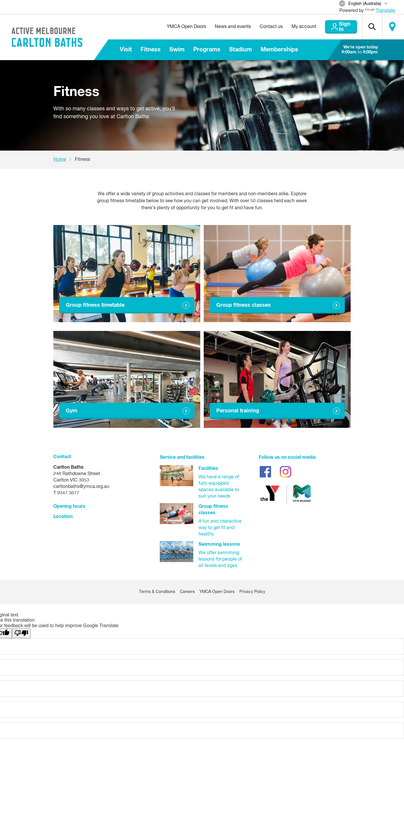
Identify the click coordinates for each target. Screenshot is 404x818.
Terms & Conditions (157, 592)
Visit (126, 50)
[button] (366, 26)
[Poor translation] (21, 633)
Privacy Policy (252, 592)
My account (290, 27)
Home (59, 159)
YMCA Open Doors (172, 27)
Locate (391, 26)
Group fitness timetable (95, 305)
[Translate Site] (367, 4)
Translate (380, 10)
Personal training (237, 411)
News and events (219, 27)
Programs (206, 50)
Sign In (334, 26)
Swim (177, 50)
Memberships (279, 50)
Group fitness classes (243, 305)
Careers (187, 592)
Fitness (150, 50)
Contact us (257, 27)
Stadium (240, 50)
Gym (71, 411)
